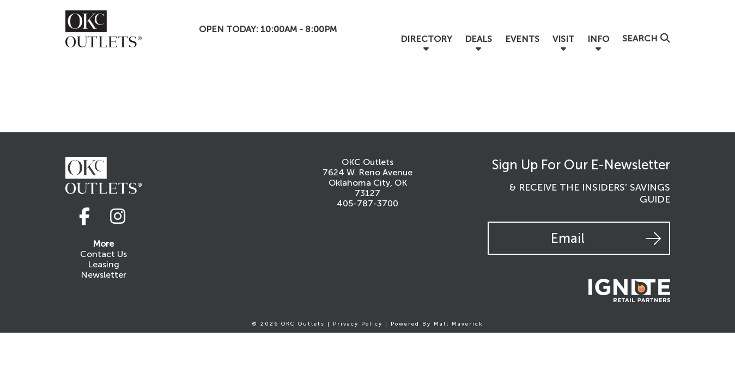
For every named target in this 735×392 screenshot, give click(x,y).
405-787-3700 (367, 203)
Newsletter (103, 275)
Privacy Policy (357, 324)
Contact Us (103, 254)
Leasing (103, 264)
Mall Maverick (458, 324)
